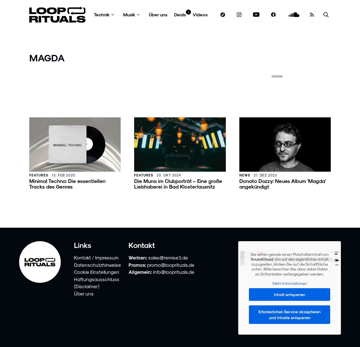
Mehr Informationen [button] (289, 283)
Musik (129, 14)
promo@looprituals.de (170, 265)
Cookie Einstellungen (96, 272)
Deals (180, 14)
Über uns (158, 14)
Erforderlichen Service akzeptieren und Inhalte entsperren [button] (289, 314)
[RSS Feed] (312, 14)
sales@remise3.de (168, 257)
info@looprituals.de (173, 272)
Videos (200, 14)
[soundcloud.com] (294, 14)
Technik (102, 14)
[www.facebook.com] (273, 14)
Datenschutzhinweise (97, 265)
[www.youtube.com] (256, 14)
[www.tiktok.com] (222, 14)
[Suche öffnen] (325, 15)
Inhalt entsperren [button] (289, 294)
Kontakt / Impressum (96, 257)
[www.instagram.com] (239, 14)
